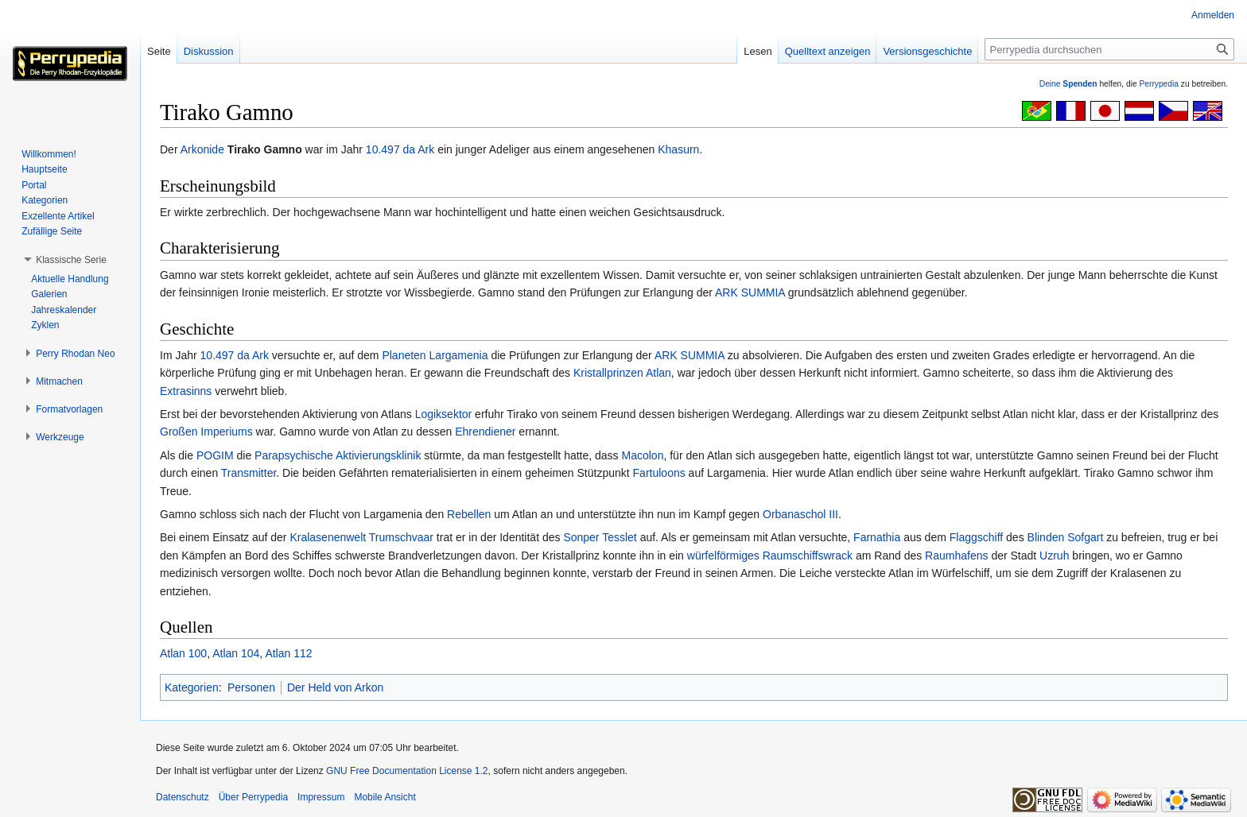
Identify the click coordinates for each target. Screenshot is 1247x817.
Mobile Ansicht (384, 797)
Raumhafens (956, 555)
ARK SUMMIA (750, 292)
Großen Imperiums (206, 431)
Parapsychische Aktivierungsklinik (337, 455)
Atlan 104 (235, 653)
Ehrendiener (485, 431)
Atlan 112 (288, 653)
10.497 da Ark (400, 149)
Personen (251, 687)
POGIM (215, 455)
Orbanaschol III (800, 514)
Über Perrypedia (253, 797)
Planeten (403, 355)
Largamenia (458, 355)
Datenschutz (182, 797)
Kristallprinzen (608, 372)
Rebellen (469, 514)
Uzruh (1054, 555)
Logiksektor (443, 414)
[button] (71, 259)
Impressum (320, 797)
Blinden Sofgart (1066, 537)
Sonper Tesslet (599, 537)
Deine (1068, 83)
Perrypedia (1159, 83)
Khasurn (678, 149)
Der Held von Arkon (335, 687)
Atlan (658, 372)
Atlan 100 (183, 653)
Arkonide (202, 149)
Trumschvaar (401, 537)
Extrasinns (186, 391)
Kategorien (192, 687)
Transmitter (249, 473)
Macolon (643, 455)
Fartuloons (659, 473)
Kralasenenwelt (327, 537)
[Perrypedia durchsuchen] (1109, 49)
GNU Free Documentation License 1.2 (407, 770)
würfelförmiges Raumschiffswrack (770, 555)
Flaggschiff (976, 537)
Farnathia (876, 537)
